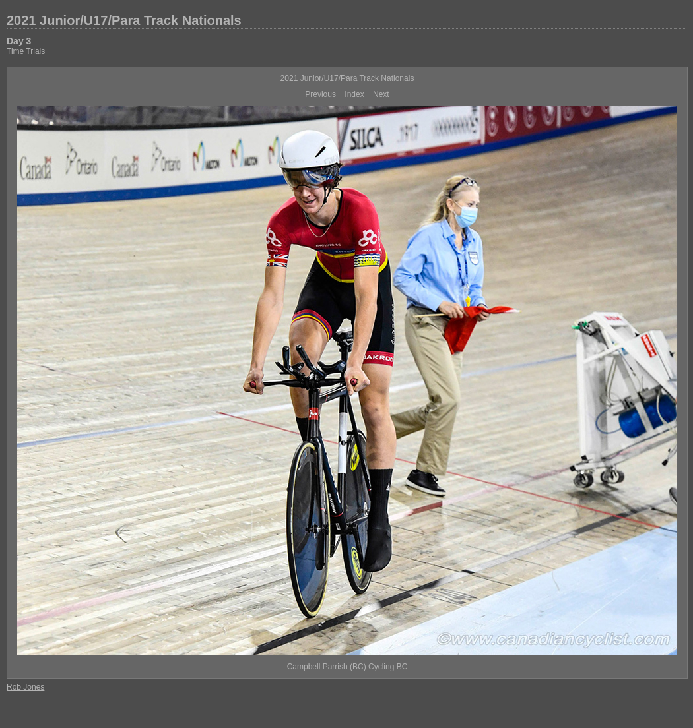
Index (354, 94)
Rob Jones (25, 687)
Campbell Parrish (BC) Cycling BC (347, 666)
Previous (320, 94)
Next (381, 94)
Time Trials (26, 51)
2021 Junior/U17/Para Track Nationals (124, 20)
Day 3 (19, 41)
